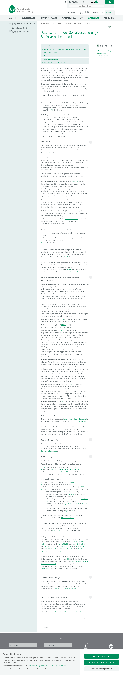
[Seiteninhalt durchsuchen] (86, 6)
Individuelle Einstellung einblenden (101, 669)
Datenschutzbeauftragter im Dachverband (20, 32)
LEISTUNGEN (70, 13)
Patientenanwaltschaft (72, 18)
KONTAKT (109, 13)
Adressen (13, 18)
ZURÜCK (44, 627)
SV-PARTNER (58, 645)
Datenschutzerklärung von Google (65, 589)
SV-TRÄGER (23, 645)
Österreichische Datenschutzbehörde (75, 419)
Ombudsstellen (28, 18)
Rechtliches (109, 18)
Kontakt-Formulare (48, 18)
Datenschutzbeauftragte (19, 28)
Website (43, 23)
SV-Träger (77, 2)
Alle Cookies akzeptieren (101, 656)
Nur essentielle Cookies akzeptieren (101, 663)
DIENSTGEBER (98, 13)
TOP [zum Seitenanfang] (61, 637)
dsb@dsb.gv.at (82, 421)
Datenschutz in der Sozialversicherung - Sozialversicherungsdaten (23, 24)
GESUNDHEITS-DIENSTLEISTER (84, 13)
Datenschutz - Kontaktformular (20, 36)
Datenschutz (93, 18)
